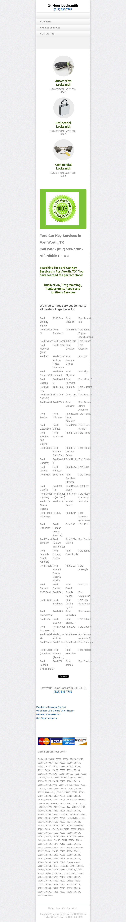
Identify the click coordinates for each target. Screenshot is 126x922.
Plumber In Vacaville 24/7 (48, 714)
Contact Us (47, 33)
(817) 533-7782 (63, 9)
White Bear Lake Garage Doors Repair (55, 710)
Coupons (45, 21)
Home (51, 908)
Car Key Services (50, 27)
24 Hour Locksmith (63, 5)
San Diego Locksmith (46, 718)
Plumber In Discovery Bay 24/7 (51, 707)
